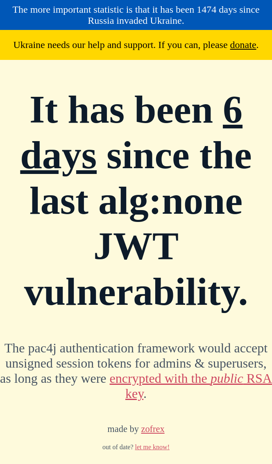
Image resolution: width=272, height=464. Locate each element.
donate (243, 44)
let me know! (152, 446)
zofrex (152, 429)
